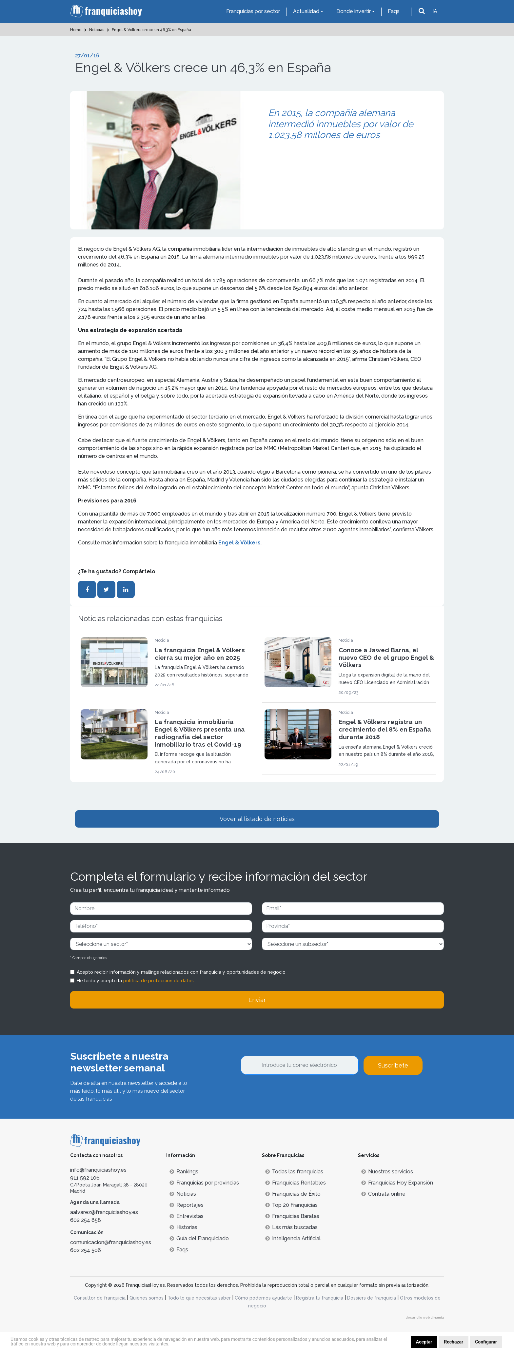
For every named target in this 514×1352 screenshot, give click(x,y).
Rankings (183, 1171)
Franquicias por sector (253, 11)
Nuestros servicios (387, 1171)
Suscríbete (393, 1065)
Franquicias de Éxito (293, 1194)
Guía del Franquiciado (199, 1238)
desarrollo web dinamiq (425, 1317)
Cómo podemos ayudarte (263, 1298)
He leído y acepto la (135, 980)
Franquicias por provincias (204, 1183)
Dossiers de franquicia (371, 1298)
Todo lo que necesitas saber (199, 1298)
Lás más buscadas (291, 1227)
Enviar (257, 999)
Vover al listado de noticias (257, 818)
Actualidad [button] (306, 11)
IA (434, 11)
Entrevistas (186, 1216)
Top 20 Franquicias (291, 1205)
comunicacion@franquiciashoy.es (110, 1242)
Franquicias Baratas (292, 1216)
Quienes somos (146, 1298)
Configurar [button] (486, 1341)
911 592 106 (85, 1178)
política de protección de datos (158, 980)
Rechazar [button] (453, 1341)
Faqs (394, 11)
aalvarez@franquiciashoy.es (104, 1212)
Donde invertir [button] (353, 11)
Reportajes (186, 1205)
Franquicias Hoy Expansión (397, 1183)
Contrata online (383, 1194)
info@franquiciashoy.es (98, 1170)
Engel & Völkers (239, 542)
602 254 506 (85, 1250)
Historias (183, 1227)
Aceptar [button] (424, 1341)
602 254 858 (85, 1220)
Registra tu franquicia (319, 1298)
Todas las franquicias (294, 1171)
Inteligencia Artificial (293, 1238)
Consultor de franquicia (100, 1298)
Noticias (182, 1194)
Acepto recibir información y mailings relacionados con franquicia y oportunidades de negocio (181, 972)
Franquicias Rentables (295, 1183)
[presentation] (290, 1093)
